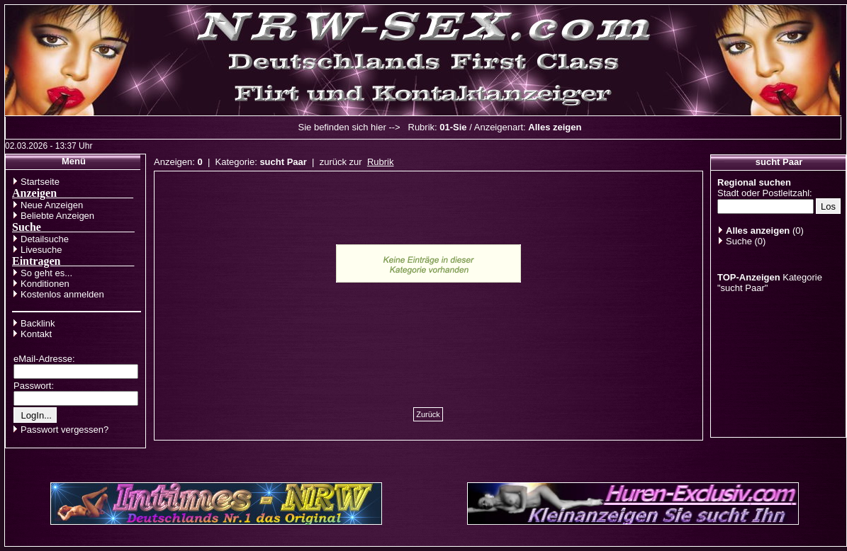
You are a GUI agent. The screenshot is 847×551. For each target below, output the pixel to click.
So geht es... (46, 273)
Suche (739, 241)
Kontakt (36, 334)
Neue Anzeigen (52, 205)
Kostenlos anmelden (62, 294)
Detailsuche (45, 239)
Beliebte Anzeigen (57, 215)
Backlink (38, 323)
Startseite (40, 181)
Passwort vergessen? (64, 429)
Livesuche (41, 249)
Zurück (428, 414)
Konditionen (45, 283)
